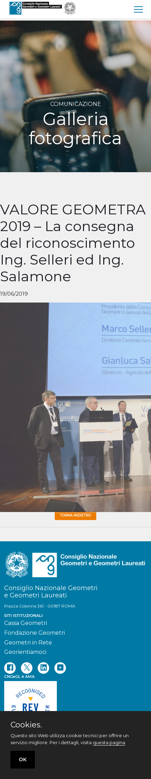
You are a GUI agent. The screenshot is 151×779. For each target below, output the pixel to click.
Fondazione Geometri (34, 632)
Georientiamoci (25, 652)
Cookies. (26, 724)
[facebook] (10, 668)
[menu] (138, 9)
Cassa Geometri (25, 623)
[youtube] (60, 668)
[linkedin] (43, 668)
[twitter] (26, 668)
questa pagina (109, 742)
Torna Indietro (75, 515)
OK (23, 759)
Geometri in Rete (28, 642)
